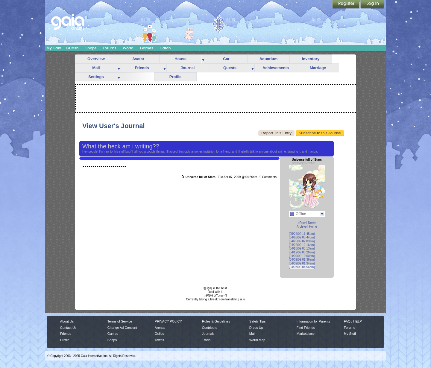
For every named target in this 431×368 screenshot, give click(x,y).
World (128, 48)
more (203, 59)
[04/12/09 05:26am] (302, 252)
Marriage (318, 68)
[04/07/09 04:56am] (302, 267)
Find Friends (306, 327)
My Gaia (53, 48)
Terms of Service (119, 321)
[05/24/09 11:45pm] (302, 233)
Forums (109, 48)
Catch (165, 48)
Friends (142, 68)
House (180, 59)
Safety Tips (257, 321)
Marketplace (306, 333)
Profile (175, 76)
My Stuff (350, 333)
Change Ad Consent (122, 327)
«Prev (302, 222)
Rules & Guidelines (216, 321)
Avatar (138, 59)
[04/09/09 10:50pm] (302, 256)
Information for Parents (313, 321)
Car (226, 59)
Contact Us (68, 327)
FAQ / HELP (353, 321)
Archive (301, 226)
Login (372, 4)
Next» (312, 222)
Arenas (160, 327)
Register (346, 4)
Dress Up (256, 327)
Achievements (275, 68)
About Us (67, 321)
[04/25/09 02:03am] (302, 241)
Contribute (209, 327)
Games (146, 48)
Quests (229, 68)
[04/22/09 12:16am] (302, 245)
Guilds (159, 333)
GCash (72, 48)
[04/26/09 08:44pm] (302, 237)
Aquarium (268, 59)
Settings (96, 76)
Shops (90, 48)
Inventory (311, 59)
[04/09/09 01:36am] (302, 259)
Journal (188, 68)
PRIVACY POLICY (168, 321)
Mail (96, 68)
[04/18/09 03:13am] (302, 248)
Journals (208, 333)
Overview (96, 59)
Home (313, 226)
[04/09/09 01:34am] (302, 263)
